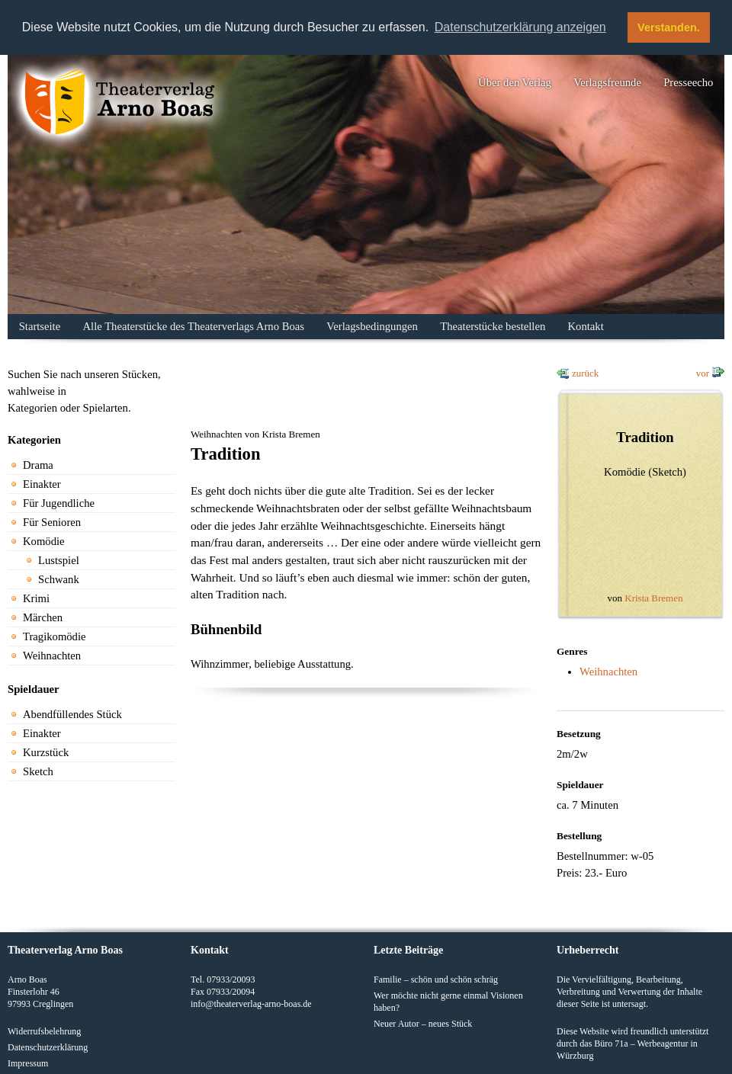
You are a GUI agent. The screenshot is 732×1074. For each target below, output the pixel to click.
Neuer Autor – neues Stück (423, 1023)
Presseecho (688, 82)
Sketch (38, 771)
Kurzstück (46, 752)
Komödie (44, 541)
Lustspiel (58, 560)
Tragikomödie (54, 636)
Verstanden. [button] (668, 27)
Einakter (42, 484)
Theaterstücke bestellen (492, 326)
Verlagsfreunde (607, 82)
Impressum (28, 1062)
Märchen (43, 617)
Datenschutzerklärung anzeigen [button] (520, 27)
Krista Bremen (653, 598)
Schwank (58, 579)
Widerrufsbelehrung (44, 1030)
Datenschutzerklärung (48, 1046)
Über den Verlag (514, 82)
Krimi (36, 598)
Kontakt (586, 326)
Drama (38, 465)
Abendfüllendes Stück (72, 714)
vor (702, 373)
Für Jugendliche (59, 503)
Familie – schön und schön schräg (436, 978)
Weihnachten (52, 655)
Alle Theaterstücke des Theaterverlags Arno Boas (193, 326)
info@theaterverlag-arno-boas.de (251, 1003)
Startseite (40, 326)
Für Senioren (52, 522)
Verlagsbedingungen (372, 326)
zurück (585, 373)
